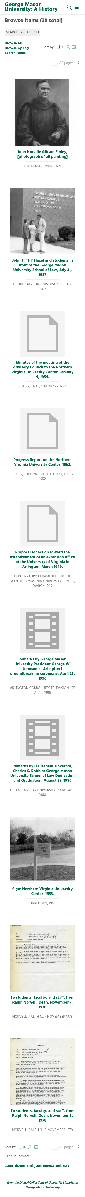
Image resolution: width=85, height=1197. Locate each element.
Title (60, 47)
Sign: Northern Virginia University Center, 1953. (42, 891)
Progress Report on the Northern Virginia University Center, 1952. (42, 462)
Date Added (74, 47)
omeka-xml (52, 1166)
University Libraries (61, 1182)
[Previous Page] (78, 63)
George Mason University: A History (31, 7)
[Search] (69, 7)
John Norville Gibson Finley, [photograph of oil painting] (42, 154)
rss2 (66, 1166)
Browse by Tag (17, 48)
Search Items (15, 53)
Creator (68, 47)
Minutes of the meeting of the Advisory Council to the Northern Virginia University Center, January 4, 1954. (42, 370)
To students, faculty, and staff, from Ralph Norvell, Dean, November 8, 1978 (42, 1116)
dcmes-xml (24, 1166)
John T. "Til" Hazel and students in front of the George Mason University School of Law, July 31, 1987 (42, 267)
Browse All (13, 43)
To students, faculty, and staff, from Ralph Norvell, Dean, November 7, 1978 (42, 1003)
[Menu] (76, 7)
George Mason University (42, 1187)
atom (9, 1166)
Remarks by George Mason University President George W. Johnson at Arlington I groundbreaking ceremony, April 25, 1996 (42, 669)
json (37, 1166)
